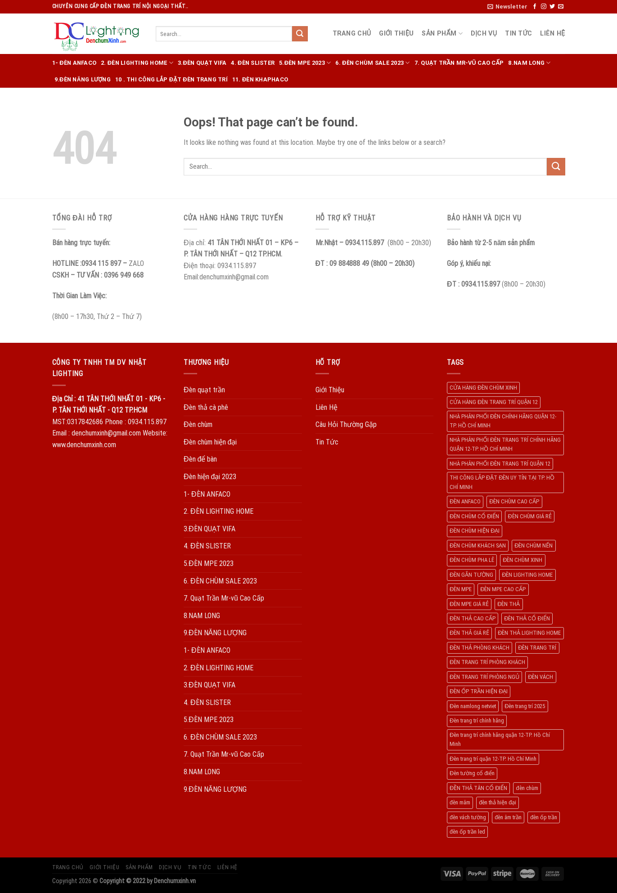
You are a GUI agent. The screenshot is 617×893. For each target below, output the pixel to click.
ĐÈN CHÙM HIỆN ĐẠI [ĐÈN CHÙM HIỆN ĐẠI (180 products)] (475, 530)
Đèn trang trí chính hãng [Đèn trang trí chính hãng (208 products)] (477, 720)
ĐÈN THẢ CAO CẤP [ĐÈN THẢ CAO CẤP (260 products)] (472, 618)
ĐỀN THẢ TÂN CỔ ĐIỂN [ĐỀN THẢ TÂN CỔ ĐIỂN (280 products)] (478, 788)
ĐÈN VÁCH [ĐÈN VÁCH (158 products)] (540, 676)
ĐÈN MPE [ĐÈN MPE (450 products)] (461, 589)
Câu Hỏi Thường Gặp (346, 424)
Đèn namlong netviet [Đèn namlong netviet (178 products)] (473, 706)
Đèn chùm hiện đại (210, 442)
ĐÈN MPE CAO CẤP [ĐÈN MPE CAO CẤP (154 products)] (503, 589)
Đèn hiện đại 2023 (210, 476)
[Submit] (299, 33)
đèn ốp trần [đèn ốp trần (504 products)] (543, 817)
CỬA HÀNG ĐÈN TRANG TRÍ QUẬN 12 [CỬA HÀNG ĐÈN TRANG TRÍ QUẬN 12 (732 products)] (494, 402)
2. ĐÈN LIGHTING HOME (137, 62)
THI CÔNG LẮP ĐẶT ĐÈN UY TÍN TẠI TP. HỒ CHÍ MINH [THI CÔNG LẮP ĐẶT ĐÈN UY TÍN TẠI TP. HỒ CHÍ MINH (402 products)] (502, 482)
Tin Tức (518, 33)
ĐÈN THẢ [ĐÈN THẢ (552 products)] (508, 604)
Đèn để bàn (200, 459)
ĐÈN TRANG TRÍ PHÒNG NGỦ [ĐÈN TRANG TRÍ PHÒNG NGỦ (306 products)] (484, 676)
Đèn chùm (198, 424)
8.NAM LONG (529, 62)
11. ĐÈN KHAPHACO (260, 79)
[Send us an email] (560, 7)
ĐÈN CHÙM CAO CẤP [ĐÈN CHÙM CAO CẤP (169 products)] (514, 501)
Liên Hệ (552, 33)
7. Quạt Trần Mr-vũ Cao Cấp (459, 62)
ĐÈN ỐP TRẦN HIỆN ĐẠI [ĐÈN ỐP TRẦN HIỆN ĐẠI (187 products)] (479, 691)
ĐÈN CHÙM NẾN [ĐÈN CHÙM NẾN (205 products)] (533, 545)
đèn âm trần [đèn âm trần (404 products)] (508, 817)
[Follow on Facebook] (534, 7)
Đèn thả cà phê (206, 407)
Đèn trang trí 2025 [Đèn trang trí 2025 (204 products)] (524, 706)
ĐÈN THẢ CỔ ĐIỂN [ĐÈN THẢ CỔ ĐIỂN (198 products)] (526, 618)
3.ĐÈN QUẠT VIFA (202, 62)
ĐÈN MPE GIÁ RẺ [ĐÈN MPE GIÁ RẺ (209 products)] (469, 604)
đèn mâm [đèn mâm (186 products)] (460, 802)
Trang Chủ (352, 33)
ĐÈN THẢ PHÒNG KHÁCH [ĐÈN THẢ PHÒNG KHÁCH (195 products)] (479, 647)
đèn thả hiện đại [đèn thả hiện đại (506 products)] (497, 802)
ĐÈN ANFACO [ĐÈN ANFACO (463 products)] (465, 501)
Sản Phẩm (442, 33)
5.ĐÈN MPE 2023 (305, 62)
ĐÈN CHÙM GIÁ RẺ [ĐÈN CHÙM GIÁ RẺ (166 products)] (529, 516)
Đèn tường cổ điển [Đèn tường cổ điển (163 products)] (472, 773)
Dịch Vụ (484, 33)
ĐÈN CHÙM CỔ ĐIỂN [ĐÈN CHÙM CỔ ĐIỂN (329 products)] (474, 516)
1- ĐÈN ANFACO (74, 62)
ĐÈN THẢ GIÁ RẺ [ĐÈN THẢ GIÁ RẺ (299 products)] (469, 632)
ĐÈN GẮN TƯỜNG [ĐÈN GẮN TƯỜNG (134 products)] (471, 574)
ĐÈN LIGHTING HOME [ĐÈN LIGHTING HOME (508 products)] (527, 574)
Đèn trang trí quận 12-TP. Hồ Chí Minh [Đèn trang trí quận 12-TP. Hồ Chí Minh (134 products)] (493, 758)
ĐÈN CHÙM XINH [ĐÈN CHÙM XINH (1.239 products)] (522, 559)
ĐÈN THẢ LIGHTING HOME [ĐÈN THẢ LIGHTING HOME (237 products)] (529, 632)
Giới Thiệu (396, 33)
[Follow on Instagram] (543, 7)
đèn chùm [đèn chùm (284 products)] (527, 788)
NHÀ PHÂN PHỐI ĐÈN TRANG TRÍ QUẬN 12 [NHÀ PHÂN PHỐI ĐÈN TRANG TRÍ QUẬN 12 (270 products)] (500, 463)
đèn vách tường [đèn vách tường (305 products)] (468, 817)
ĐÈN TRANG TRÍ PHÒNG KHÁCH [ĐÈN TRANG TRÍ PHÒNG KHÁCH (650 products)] (487, 662)
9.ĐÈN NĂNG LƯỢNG (82, 79)
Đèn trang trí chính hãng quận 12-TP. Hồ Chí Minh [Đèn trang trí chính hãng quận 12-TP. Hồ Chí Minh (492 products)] (500, 739)
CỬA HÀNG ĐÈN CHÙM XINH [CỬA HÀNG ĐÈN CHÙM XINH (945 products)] (483, 387)
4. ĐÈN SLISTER (253, 62)
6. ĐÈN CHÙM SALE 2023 (372, 62)
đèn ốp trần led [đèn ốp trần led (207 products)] (467, 831)
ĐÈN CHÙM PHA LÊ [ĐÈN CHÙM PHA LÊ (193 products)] (472, 559)
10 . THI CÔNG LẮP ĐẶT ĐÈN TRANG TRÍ (171, 79)
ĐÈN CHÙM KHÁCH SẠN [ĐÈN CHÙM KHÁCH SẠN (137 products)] (478, 545)
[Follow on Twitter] (552, 7)
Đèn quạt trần (204, 390)
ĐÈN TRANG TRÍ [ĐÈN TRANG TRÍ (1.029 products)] (537, 647)
